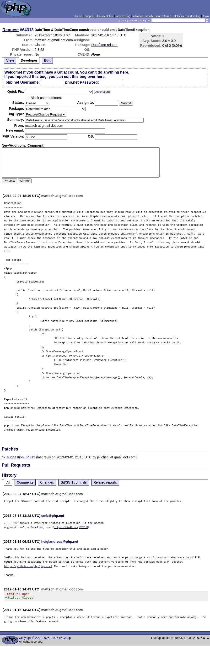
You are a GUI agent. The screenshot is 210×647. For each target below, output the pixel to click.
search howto (163, 16)
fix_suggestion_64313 (18, 457)
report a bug (123, 16)
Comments (25, 482)
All (8, 482)
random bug (193, 16)
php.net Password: (82, 82)
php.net (78, 16)
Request (10, 29)
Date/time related (104, 45)
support (89, 16)
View (10, 60)
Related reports (105, 482)
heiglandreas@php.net (59, 541)
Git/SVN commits (73, 482)
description (102, 91)
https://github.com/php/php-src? (28, 566)
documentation (105, 16)
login (206, 16)
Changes (47, 482)
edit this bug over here (84, 77)
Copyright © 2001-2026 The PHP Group (45, 639)
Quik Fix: (15, 91)
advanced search (143, 16)
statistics (179, 16)
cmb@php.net (52, 516)
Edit (47, 60)
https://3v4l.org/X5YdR (71, 527)
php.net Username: (22, 82)
